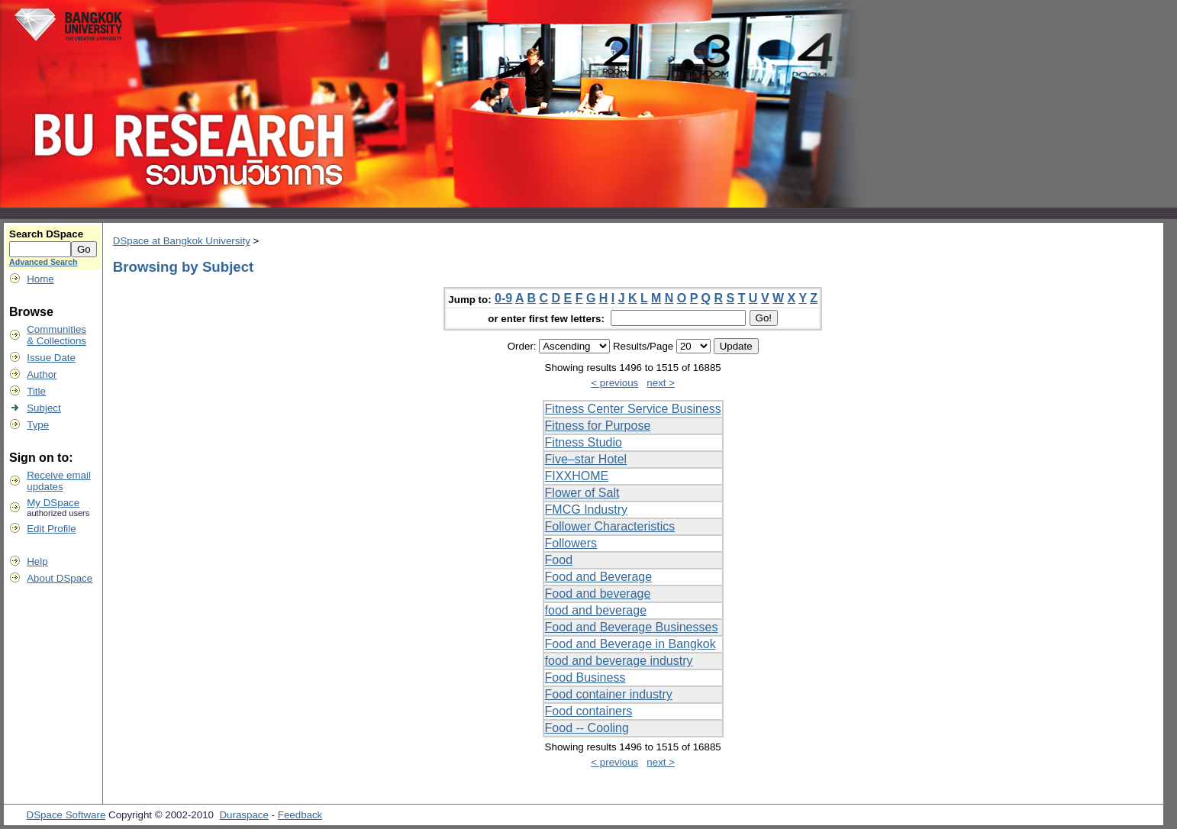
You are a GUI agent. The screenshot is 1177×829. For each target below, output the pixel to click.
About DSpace (59, 578)
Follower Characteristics (610, 526)
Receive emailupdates (59, 480)
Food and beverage (598, 593)
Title (36, 391)
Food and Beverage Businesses (631, 627)
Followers (571, 543)
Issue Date (51, 357)
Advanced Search (43, 261)
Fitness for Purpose (598, 425)
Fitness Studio (583, 442)
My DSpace (53, 502)
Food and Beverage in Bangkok (630, 643)
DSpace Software (66, 815)
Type (38, 425)
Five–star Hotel (586, 459)
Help (37, 561)
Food (558, 559)
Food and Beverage (599, 576)
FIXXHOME (577, 475)
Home (40, 279)
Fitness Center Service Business (633, 408)
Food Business (585, 677)
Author (41, 374)
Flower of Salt (582, 492)
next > (661, 383)
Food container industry (608, 694)
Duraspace (243, 815)
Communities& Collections (56, 335)
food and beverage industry (619, 660)
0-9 (503, 298)
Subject (43, 408)
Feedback (300, 815)
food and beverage (596, 610)
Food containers (589, 711)
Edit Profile (51, 528)
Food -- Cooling (587, 727)
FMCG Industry (586, 509)
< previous (614, 383)
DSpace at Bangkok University (181, 241)
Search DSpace (46, 234)
